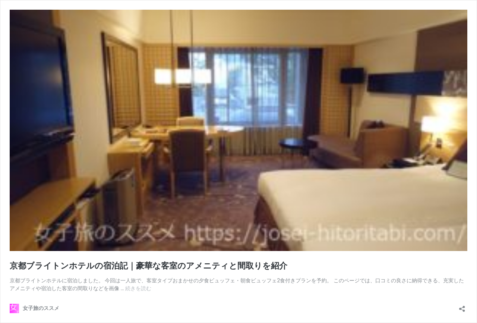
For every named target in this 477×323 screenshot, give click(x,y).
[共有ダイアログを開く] (462, 306)
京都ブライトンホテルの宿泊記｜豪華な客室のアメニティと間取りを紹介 (148, 265)
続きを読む (138, 288)
